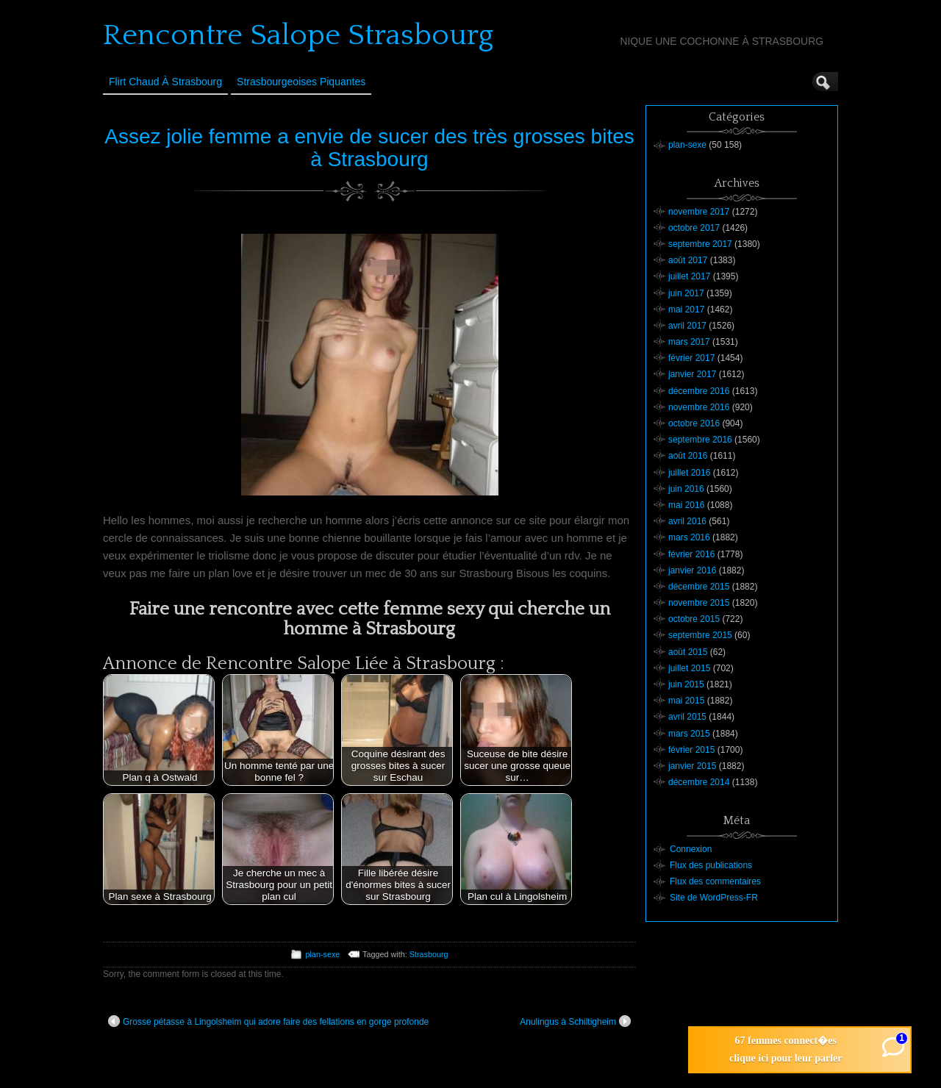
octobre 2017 (694, 228)
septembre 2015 (700, 635)
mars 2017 (689, 342)
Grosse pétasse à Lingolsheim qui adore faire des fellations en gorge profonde (268, 1021)
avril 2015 (687, 717)
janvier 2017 (692, 374)
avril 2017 (687, 326)
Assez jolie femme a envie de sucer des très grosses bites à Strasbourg (369, 148)
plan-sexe (322, 954)
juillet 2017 (689, 276)
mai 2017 (686, 309)
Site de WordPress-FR (714, 897)
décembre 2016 (698, 391)
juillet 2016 (689, 473)
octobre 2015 (694, 619)
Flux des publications (711, 865)
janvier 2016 (692, 570)
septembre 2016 (700, 439)
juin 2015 (686, 684)
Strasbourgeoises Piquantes (301, 81)
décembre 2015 (698, 586)
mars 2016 (689, 537)
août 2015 (687, 652)
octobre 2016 (694, 423)
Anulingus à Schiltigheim (575, 1021)
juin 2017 (686, 293)
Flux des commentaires (715, 881)
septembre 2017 (700, 244)
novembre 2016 (698, 407)
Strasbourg (428, 954)
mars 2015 (689, 734)
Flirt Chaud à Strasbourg (165, 81)
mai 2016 (686, 505)
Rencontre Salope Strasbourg (298, 35)
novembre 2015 (698, 603)
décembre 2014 (698, 782)
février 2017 (691, 358)
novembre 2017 (698, 212)
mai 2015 (686, 700)
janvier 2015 (692, 766)
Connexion (691, 849)
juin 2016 (686, 489)
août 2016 (687, 456)
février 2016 (691, 554)
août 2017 (687, 260)
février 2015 (691, 750)
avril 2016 (687, 521)
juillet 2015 (689, 668)
